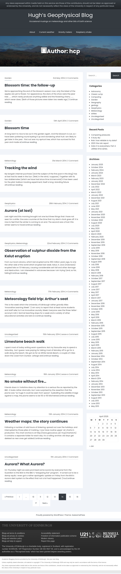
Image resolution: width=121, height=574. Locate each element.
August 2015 (96, 337)
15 (71, 497)
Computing (96, 97)
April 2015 (95, 348)
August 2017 (96, 287)
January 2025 (97, 167)
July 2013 (95, 403)
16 (79, 497)
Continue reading (29, 142)
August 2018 (96, 265)
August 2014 (96, 367)
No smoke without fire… (27, 381)
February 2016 (97, 326)
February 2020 (97, 240)
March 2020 (96, 237)
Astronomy (96, 91)
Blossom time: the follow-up (31, 85)
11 (40, 497)
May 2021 (95, 212)
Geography (96, 103)
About (32, 32)
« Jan (91, 449)
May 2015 (95, 345)
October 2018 (97, 259)
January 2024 (97, 176)
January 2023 (97, 184)
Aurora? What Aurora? (26, 464)
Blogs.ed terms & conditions (13, 534)
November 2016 (98, 309)
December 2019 (98, 242)
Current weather (46, 32)
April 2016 (95, 320)
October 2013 (97, 395)
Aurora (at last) (19, 210)
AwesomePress (79, 516)
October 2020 (97, 223)
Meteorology (10, 161)
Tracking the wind (22, 168)
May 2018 (95, 273)
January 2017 (97, 303)
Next (45, 503)
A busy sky (96, 138)
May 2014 (95, 376)
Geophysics (10, 203)
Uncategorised (98, 116)
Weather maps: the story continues (38, 421)
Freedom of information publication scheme (59, 537)
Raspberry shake (83, 32)
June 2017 (95, 292)
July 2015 (95, 340)
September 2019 (98, 248)
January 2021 (97, 215)
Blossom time (17, 128)
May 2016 (95, 317)
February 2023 (97, 181)
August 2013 (96, 401)
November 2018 (98, 256)
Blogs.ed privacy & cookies (13, 537)
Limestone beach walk (26, 341)
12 (48, 497)
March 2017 (96, 301)
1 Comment (73, 121)
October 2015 (97, 331)
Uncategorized (11, 334)
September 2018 (98, 262)
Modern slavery (47, 539)
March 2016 (96, 323)
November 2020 (98, 220)
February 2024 (97, 173)
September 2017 (98, 284)
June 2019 (95, 251)
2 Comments (72, 78)
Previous (7, 497)
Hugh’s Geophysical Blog (61, 15)
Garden (8, 78)
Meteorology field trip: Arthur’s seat (38, 299)
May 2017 (95, 295)
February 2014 (97, 384)
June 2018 (95, 270)
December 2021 (98, 201)
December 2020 (98, 217)
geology (95, 105)
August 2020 (97, 226)
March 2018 (96, 276)
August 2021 (96, 203)
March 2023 (96, 178)
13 (55, 497)
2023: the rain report (100, 146)
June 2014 (95, 373)
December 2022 (98, 187)
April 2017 (95, 298)
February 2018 (97, 278)
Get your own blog (53, 560)
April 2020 (95, 234)
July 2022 (95, 190)
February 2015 (97, 353)
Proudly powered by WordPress (49, 516)
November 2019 (98, 245)
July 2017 (95, 290)
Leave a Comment (69, 334)
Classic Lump (97, 94)
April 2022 (95, 192)
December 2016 (98, 306)
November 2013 (98, 392)
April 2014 (95, 378)
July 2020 (95, 228)
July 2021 (95, 206)
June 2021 (95, 209)
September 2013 (98, 398)
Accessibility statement (50, 534)
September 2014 (98, 365)
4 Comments (72, 292)
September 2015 (98, 334)
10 (33, 497)
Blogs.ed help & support (12, 542)
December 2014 (98, 359)
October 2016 (97, 312)
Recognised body (23, 552)
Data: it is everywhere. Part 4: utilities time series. (104, 150)
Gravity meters (65, 32)
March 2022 (96, 195)
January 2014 (97, 387)
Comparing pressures (101, 135)
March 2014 (96, 381)
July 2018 (95, 267)
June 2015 (95, 342)
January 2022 (97, 198)
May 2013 (95, 409)
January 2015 (97, 356)
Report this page (48, 542)
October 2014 (97, 362)
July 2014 (95, 370)
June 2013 (95, 406)
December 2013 (98, 390)
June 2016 (95, 315)
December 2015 (98, 328)
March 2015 (96, 351)
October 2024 (97, 170)
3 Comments (72, 243)
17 (36, 503)
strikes (94, 114)
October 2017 (97, 281)
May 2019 (95, 253)
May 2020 (95, 231)
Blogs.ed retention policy (12, 539)
